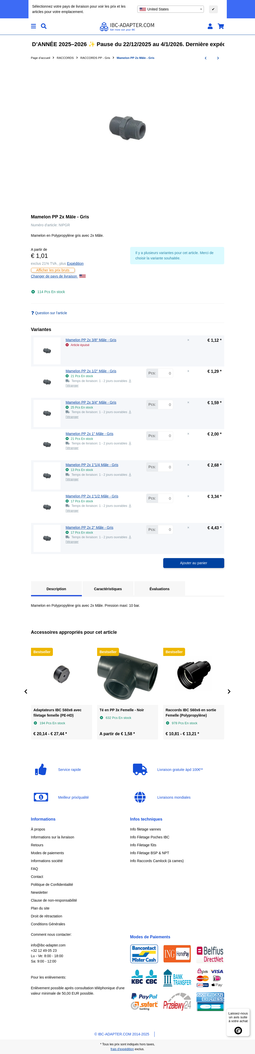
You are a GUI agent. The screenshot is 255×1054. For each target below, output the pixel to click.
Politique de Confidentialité (52, 884)
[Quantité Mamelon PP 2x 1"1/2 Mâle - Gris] (165, 498)
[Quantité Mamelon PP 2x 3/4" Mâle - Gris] (165, 404)
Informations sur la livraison (52, 837)
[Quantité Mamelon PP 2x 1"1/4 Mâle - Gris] (165, 467)
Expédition (75, 263)
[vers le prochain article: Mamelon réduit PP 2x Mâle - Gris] (218, 58)
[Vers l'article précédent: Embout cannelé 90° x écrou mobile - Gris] (205, 58)
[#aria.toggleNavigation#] (33, 26)
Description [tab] (56, 589)
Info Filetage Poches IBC (150, 837)
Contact (37, 877)
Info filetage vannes (145, 829)
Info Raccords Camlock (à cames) (157, 861)
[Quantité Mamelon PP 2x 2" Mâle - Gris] (165, 529)
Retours (37, 845)
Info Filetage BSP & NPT (149, 853)
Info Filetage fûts (143, 845)
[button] (210, 26)
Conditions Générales (48, 924)
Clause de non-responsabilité (54, 900)
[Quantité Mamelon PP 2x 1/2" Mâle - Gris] (165, 373)
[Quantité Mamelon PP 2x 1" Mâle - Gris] (165, 436)
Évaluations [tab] (159, 589)
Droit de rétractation (46, 916)
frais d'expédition (122, 1049)
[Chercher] (44, 26)
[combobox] (170, 9)
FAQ (34, 869)
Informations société (47, 861)
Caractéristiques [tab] (108, 589)
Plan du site (40, 908)
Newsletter (39, 892)
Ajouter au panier (193, 563)
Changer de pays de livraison (58, 276)
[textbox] (171, 9)
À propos (38, 829)
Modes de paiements (47, 853)
